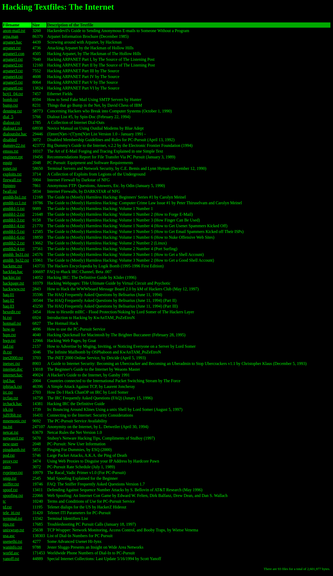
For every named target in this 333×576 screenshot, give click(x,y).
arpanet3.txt (13, 71)
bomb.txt (10, 99)
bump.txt (10, 105)
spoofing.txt (13, 495)
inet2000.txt (13, 358)
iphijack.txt (12, 386)
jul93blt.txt (12, 415)
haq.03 (8, 306)
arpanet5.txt (13, 82)
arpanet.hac (12, 42)
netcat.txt (10, 432)
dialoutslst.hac (15, 134)
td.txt (7, 507)
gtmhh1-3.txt (14, 220)
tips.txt (8, 524)
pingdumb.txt (14, 449)
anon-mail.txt (14, 30)
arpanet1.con (13, 53)
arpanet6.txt (13, 88)
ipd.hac (9, 381)
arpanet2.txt (13, 65)
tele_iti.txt (11, 513)
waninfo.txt (12, 547)
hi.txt (7, 317)
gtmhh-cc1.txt (14, 203)
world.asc (11, 553)
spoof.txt (10, 490)
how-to (9, 329)
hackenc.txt (12, 266)
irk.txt (8, 409)
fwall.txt (10, 191)
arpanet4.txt (13, 76)
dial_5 (8, 117)
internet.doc (13, 369)
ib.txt (7, 352)
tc (4, 501)
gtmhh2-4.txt (14, 249)
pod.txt (9, 455)
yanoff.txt (11, 558)
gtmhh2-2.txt (14, 243)
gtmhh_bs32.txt (16, 260)
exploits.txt (12, 174)
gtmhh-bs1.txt (14, 197)
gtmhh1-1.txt (14, 208)
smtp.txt (9, 478)
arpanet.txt (12, 48)
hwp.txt (9, 340)
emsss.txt (10, 151)
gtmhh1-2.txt (14, 214)
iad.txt (8, 346)
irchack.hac (12, 403)
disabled (10, 139)
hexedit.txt (12, 312)
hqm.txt (9, 335)
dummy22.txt (14, 145)
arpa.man (10, 36)
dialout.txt (11, 122)
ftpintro (9, 185)
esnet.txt (10, 168)
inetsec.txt (11, 363)
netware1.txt (13, 438)
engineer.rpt (13, 157)
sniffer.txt (11, 484)
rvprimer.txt (13, 472)
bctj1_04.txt (13, 94)
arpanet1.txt (13, 59)
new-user (10, 444)
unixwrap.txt (13, 530)
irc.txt (8, 392)
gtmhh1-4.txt (14, 226)
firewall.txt (12, 180)
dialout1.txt (12, 128)
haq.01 (8, 294)
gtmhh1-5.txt (14, 231)
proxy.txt (10, 461)
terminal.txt (12, 518)
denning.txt (12, 111)
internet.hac (12, 375)
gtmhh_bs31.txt (16, 254)
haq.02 (8, 300)
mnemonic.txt (14, 421)
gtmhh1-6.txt (14, 237)
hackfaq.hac (13, 271)
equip (7, 162)
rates (7, 467)
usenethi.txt (12, 541)
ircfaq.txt (10, 398)
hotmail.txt (12, 323)
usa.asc (9, 535)
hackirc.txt (12, 277)
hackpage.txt (13, 283)
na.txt (7, 426)
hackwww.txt (14, 289)
